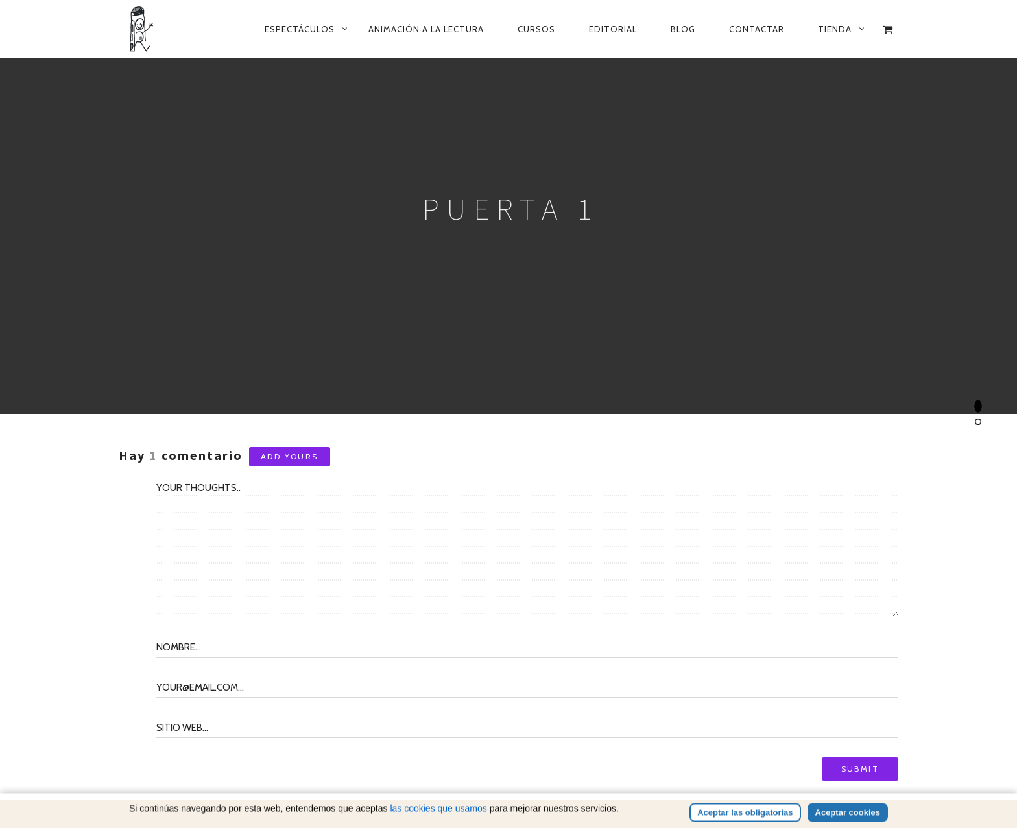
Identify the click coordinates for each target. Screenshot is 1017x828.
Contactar (756, 29)
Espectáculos (300, 29)
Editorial (613, 29)
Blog (683, 29)
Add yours (289, 456)
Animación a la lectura (426, 29)
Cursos (536, 29)
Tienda (835, 29)
